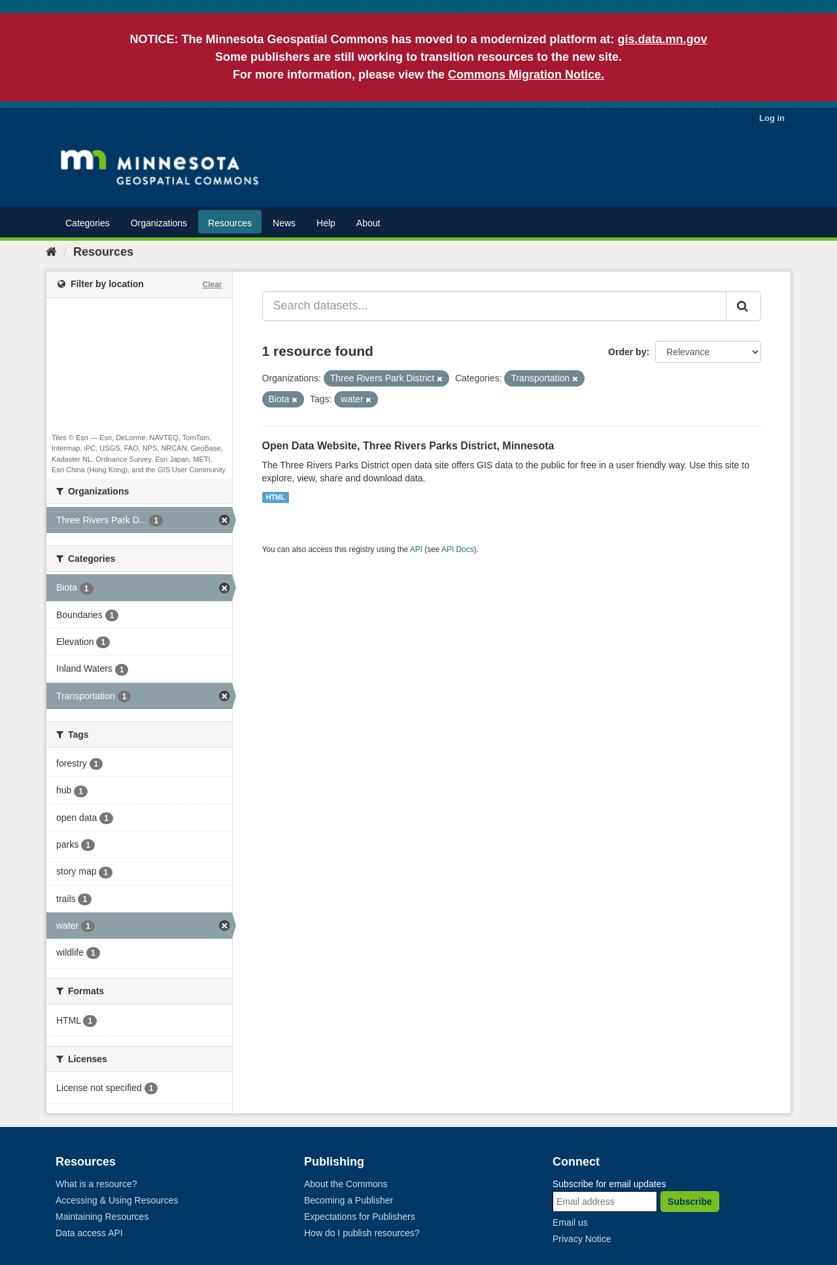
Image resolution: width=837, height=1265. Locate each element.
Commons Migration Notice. (526, 74)
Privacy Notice (582, 1239)
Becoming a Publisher (348, 1200)
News (284, 223)
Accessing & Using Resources (117, 1200)
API (416, 549)
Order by (627, 352)
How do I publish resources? (362, 1233)
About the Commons (346, 1184)
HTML (275, 497)
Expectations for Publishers (359, 1216)
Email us (570, 1222)
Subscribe (690, 1201)
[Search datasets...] (494, 306)
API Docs (457, 549)
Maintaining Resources (102, 1216)
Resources (230, 223)
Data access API (89, 1233)
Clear (212, 284)
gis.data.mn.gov (663, 39)
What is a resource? (96, 1184)
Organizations (159, 223)
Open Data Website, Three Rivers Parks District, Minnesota (408, 445)
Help (325, 223)
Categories (87, 223)
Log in (772, 118)
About (368, 223)
